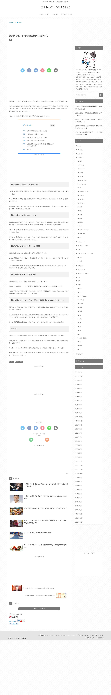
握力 (79, 281)
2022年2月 (78, 457)
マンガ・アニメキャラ (83, 273)
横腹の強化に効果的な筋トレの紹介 (37, 131)
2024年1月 (78, 372)
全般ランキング (13, 621)
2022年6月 (78, 441)
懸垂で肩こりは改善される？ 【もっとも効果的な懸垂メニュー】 (88, 133)
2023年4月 (78, 400)
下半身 (81, 303)
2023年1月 (78, 413)
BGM (79, 146)
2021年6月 (78, 489)
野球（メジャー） (84, 229)
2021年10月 (78, 473)
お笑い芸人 (81, 153)
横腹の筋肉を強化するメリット (35, 134)
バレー (81, 188)
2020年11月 (78, 518)
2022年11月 (78, 421)
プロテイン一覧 (82, 635)
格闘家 (81, 222)
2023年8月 (78, 384)
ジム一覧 (100, 635)
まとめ (29, 149)
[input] (89, 95)
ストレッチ (81, 265)
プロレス (82, 195)
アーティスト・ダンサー (84, 245)
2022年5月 (78, 445)
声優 (79, 277)
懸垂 (81, 307)
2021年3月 (78, 502)
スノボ (81, 172)
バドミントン (83, 184)
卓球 (81, 214)
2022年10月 (78, 425)
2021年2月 (78, 506)
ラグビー (82, 203)
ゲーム (81, 292)
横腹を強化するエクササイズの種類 (37, 137)
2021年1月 (78, 510)
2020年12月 (78, 514)
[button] (101, 95)
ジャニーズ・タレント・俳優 (85, 253)
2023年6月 (78, 392)
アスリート (81, 157)
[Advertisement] (39, 28)
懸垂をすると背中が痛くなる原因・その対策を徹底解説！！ (88, 120)
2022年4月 (78, 449)
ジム (79, 249)
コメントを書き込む (39, 608)
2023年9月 (78, 380)
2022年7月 (78, 437)
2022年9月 (78, 429)
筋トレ (12, 361)
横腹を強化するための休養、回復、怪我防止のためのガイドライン (40, 145)
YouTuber (80, 149)
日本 (81, 257)
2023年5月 (78, 396)
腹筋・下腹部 (18, 361)
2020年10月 (78, 522)
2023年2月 (78, 409)
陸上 (81, 237)
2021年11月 (78, 469)
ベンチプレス (83, 296)
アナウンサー (81, 242)
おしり (81, 288)
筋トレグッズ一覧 (92, 635)
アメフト (82, 165)
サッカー (82, 169)
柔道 (81, 218)
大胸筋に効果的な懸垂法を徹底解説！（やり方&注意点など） (88, 108)
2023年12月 (78, 376)
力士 (81, 210)
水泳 (81, 226)
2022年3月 (78, 453)
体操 (81, 207)
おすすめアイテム (52, 635)
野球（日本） (83, 233)
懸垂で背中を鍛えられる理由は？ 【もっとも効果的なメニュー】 (88, 127)
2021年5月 (78, 493)
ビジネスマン (81, 269)
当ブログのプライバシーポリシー (67, 635)
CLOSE (52, 125)
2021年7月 (78, 485)
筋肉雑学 (80, 354)
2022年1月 (78, 461)
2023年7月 (78, 388)
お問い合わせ (42, 635)
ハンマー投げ (83, 180)
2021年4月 (78, 498)
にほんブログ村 (13, 623)
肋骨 (81, 311)
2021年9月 (78, 477)
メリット (82, 300)
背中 (81, 319)
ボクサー (82, 199)
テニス (81, 176)
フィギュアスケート (85, 191)
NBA (81, 161)
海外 (81, 261)
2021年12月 (78, 465)
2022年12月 (78, 417)
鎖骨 (81, 345)
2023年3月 (78, 405)
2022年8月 (78, 433)
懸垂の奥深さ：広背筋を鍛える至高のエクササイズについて (88, 114)
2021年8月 (78, 481)
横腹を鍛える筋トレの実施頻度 (35, 140)
